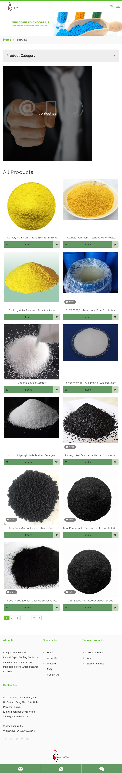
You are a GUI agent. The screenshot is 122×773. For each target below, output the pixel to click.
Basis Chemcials (95, 663)
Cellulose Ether (95, 652)
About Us (52, 658)
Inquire (18, 244)
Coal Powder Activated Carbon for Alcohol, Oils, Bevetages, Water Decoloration (90, 528)
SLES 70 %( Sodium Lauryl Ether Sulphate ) (90, 310)
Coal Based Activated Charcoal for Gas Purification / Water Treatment (90, 601)
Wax (89, 658)
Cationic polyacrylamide (32, 383)
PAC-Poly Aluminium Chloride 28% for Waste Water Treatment (90, 238)
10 (34, 618)
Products (51, 663)
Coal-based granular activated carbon (31, 528)
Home (50, 652)
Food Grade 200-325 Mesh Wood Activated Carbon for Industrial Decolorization (31, 601)
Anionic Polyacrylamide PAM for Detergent (31, 455)
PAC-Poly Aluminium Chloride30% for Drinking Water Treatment (32, 238)
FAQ (49, 669)
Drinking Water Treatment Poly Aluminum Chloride (32, 310)
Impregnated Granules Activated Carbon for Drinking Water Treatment (90, 455)
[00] (61, 24)
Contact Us (53, 674)
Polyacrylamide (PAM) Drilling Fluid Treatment (90, 383)
